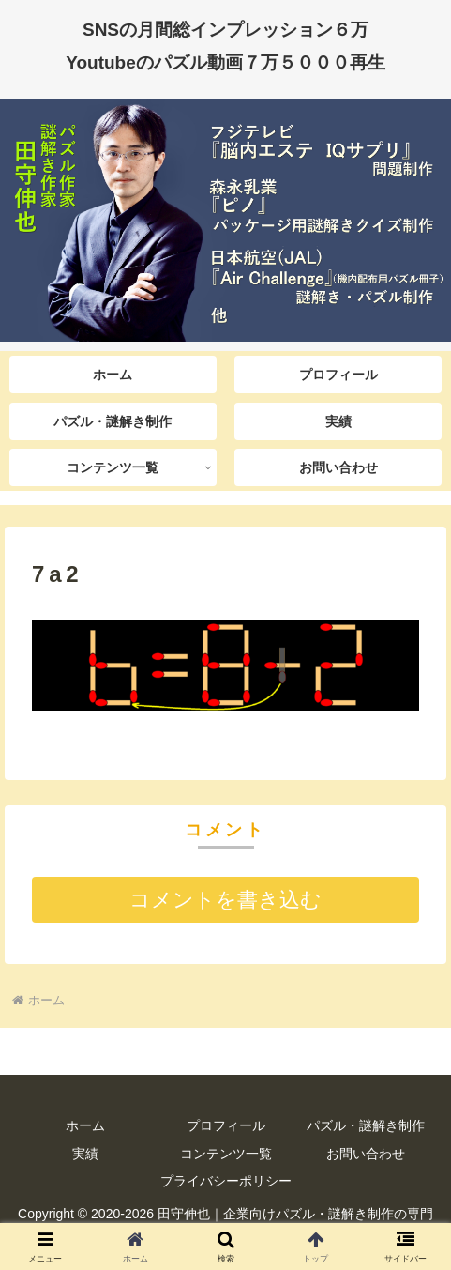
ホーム (85, 1125)
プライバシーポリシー (226, 1180)
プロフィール (226, 1125)
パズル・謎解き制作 (366, 1125)
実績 (85, 1153)
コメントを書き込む (225, 899)
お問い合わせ (365, 1153)
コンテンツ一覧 (226, 1153)
